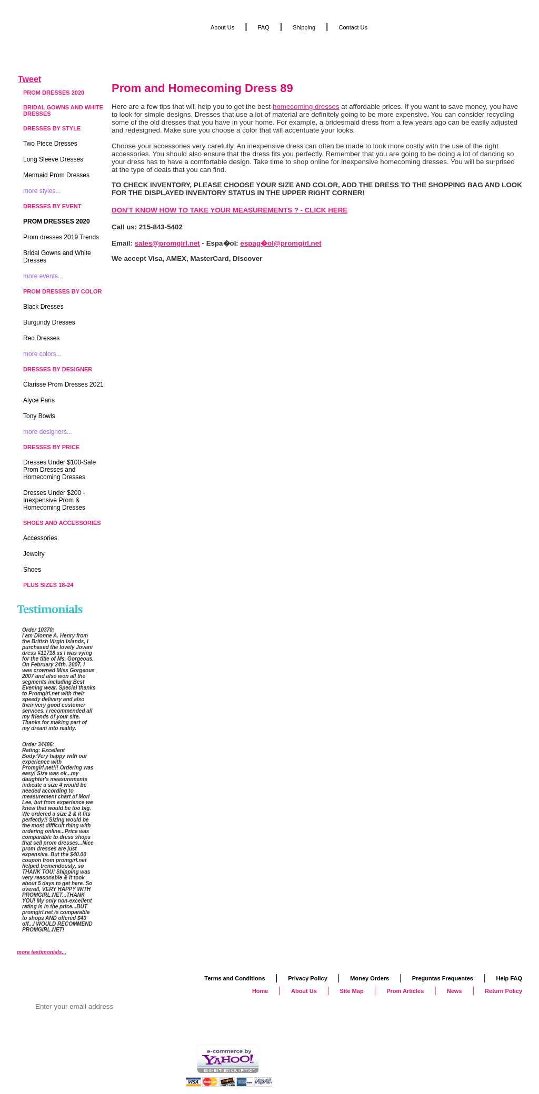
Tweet (29, 79)
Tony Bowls (39, 416)
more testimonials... (41, 952)
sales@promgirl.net (167, 243)
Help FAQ (509, 978)
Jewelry (34, 554)
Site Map (351, 991)
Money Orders (369, 978)
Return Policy (503, 991)
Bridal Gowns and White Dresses (63, 110)
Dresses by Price (51, 447)
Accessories (40, 538)
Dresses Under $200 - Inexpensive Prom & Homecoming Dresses (54, 500)
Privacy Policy (307, 978)
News (454, 991)
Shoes (32, 569)
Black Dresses (43, 306)
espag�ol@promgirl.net (281, 243)
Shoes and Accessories (62, 523)
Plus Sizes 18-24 (48, 585)
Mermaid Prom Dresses (56, 175)
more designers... (47, 431)
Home (260, 991)
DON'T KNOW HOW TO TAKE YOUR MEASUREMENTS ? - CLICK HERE (229, 210)
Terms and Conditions (234, 978)
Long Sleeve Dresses (53, 159)
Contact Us (353, 27)
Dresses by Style (52, 128)
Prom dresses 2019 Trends (61, 237)
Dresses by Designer (57, 369)
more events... (43, 276)
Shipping (304, 27)
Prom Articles (405, 991)
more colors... (42, 354)
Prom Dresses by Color (62, 291)
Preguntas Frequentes (442, 978)
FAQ (264, 27)
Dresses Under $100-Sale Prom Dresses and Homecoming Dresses (59, 470)
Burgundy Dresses (49, 322)
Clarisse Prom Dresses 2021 (63, 384)
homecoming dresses (306, 106)
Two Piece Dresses (50, 143)
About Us (222, 27)
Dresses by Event (52, 206)
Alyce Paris (39, 400)
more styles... (42, 191)
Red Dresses (41, 338)
